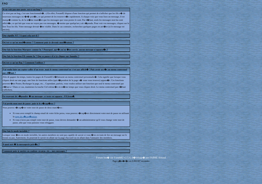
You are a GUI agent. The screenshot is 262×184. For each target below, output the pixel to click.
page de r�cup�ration (26, 116)
